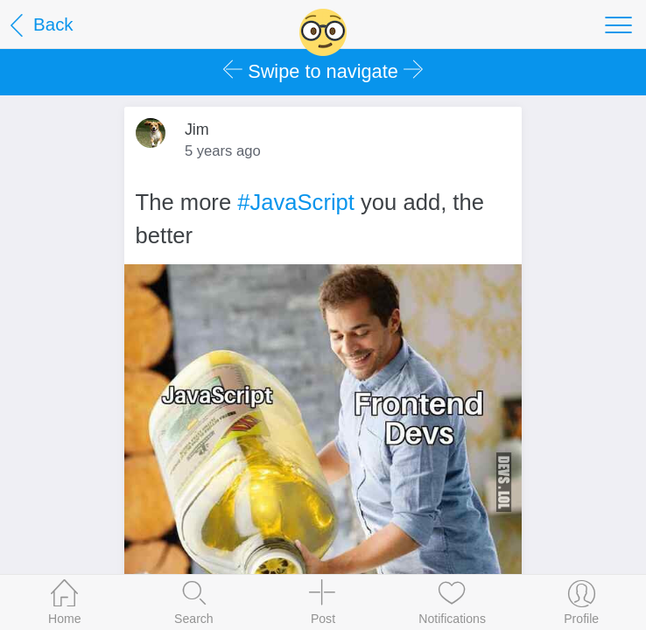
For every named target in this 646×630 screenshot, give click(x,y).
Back (39, 25)
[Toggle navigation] (618, 24)
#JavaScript (296, 202)
